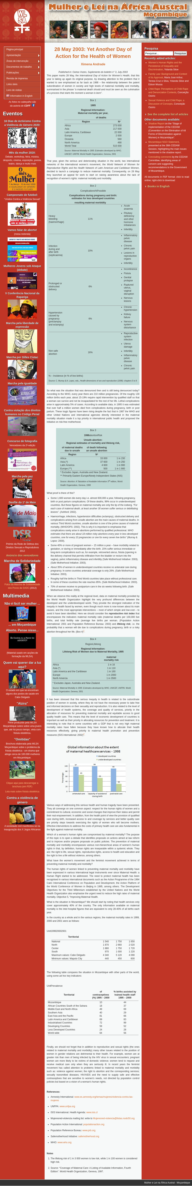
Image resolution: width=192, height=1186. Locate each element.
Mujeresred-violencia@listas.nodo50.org (114, 1118)
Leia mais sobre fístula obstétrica (22, 791)
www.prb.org (88, 1130)
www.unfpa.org (67, 1106)
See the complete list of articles (168, 114)
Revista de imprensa (17, 78)
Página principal (14, 49)
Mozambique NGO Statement (163, 142)
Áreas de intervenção (17, 61)
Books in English (159, 186)
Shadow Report (156, 123)
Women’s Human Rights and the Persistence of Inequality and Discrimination (165, 66)
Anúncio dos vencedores (22, 555)
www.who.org (64, 1142)
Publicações (12, 72)
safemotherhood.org (88, 1136)
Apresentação (13, 55)
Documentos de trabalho (19, 66)
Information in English (19, 96)
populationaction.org (93, 1124)
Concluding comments (159, 157)
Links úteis (11, 84)
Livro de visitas (14, 90)
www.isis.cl (92, 1112)
